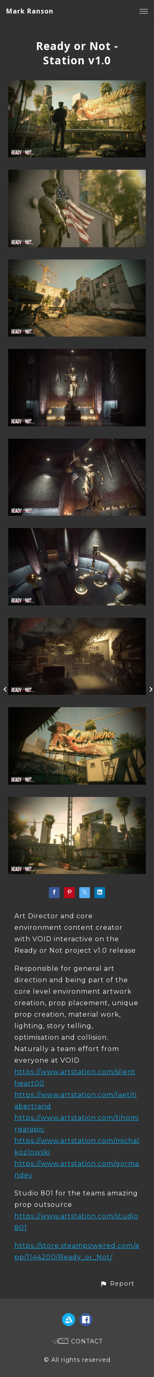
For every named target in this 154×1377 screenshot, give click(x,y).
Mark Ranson (29, 11)
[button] (117, 1283)
